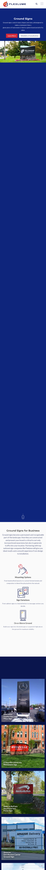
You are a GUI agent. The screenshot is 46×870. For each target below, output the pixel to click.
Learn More (12, 36)
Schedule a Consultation (29, 36)
